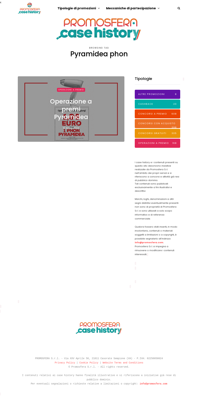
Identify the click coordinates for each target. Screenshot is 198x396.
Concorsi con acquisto (157, 125)
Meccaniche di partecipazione (131, 8)
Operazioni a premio (71, 90)
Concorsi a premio (157, 114)
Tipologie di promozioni (77, 8)
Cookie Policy (88, 362)
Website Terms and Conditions (123, 362)
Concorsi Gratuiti (157, 133)
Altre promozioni (157, 94)
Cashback (157, 104)
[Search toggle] (177, 8)
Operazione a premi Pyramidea (71, 109)
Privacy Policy (65, 362)
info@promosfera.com (149, 242)
